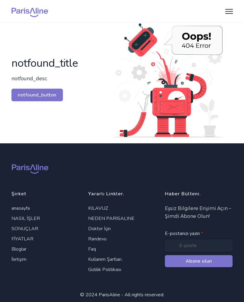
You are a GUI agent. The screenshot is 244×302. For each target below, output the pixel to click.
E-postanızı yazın (184, 233)
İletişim (18, 259)
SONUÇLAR (24, 228)
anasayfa (20, 208)
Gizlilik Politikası (104, 269)
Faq (92, 249)
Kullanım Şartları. (105, 259)
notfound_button (37, 95)
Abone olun (199, 261)
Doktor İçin (99, 228)
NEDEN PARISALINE (111, 218)
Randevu (97, 239)
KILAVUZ (98, 208)
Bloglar (18, 249)
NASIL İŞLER (25, 218)
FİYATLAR (22, 239)
